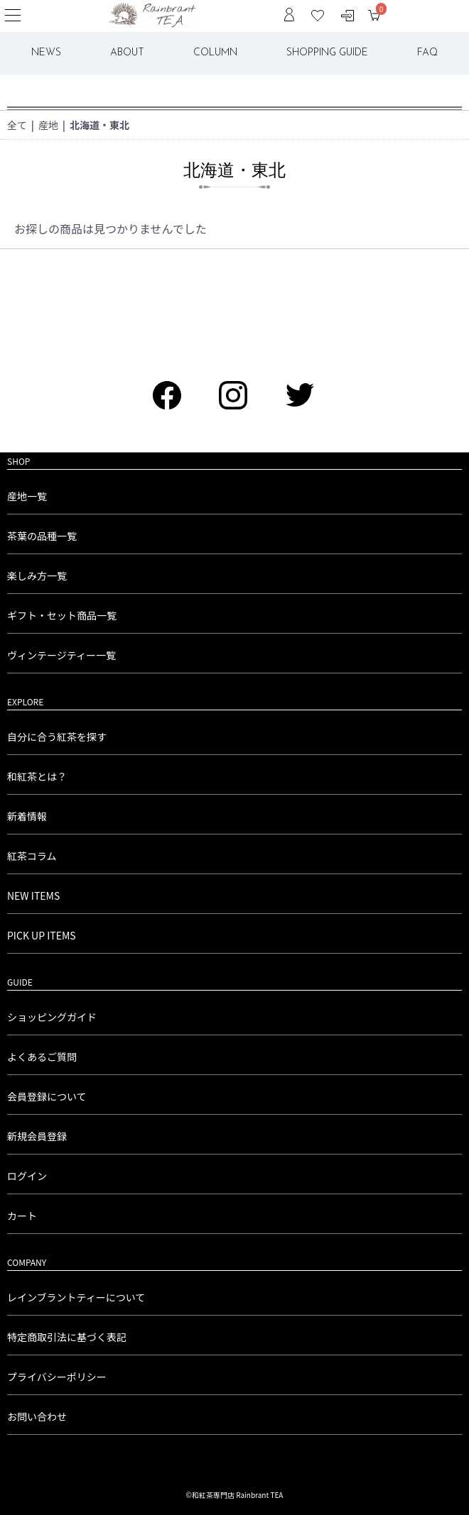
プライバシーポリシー (57, 1377)
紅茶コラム (32, 856)
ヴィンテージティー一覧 (61, 655)
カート (22, 1215)
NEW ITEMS (33, 895)
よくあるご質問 (42, 1057)
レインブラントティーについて (76, 1297)
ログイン (27, 1176)
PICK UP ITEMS (41, 935)
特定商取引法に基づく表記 (66, 1337)
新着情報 (27, 816)
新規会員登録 (37, 1136)
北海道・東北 (99, 125)
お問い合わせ (37, 1416)
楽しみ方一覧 (37, 575)
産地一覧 (27, 496)
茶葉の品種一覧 (42, 536)
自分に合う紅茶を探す (57, 736)
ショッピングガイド (52, 1017)
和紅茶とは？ (37, 776)
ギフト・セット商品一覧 (62, 615)
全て (17, 125)
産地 (48, 125)
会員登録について (47, 1096)
